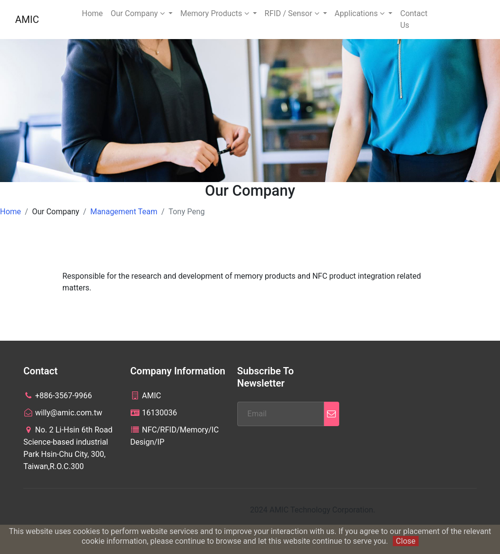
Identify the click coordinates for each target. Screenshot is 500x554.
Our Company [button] (139, 13)
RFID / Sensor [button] (293, 13)
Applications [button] (361, 13)
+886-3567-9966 (57, 395)
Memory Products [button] (215, 13)
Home (92, 13)
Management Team (123, 211)
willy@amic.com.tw (62, 412)
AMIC (27, 19)
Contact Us (413, 19)
